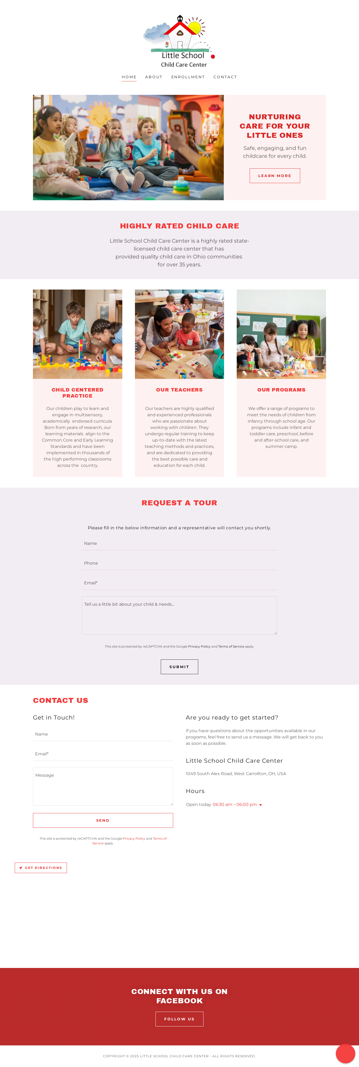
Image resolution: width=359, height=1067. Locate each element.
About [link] (154, 77)
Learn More (275, 175)
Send (103, 820)
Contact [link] (225, 77)
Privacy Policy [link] (199, 646)
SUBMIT (179, 666)
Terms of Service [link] (231, 646)
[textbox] (179, 543)
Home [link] (129, 77)
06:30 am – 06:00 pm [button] (235, 804)
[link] (179, 40)
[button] (260, 805)
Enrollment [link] (188, 77)
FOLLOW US (179, 1019)
